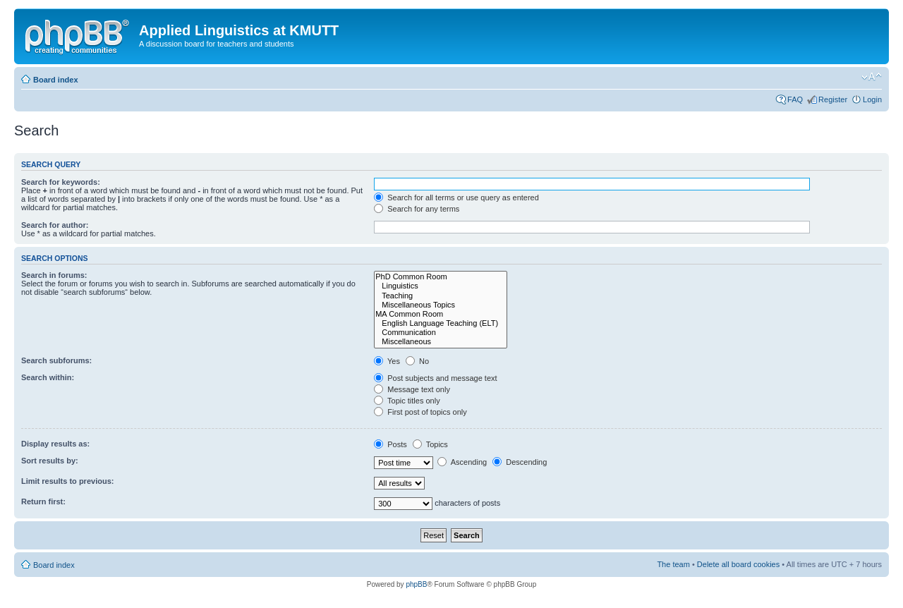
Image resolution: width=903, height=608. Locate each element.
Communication (440, 332)
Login (872, 99)
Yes (387, 361)
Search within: (47, 377)
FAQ (795, 99)
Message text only (412, 389)
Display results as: (55, 443)
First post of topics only (420, 412)
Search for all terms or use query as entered (456, 197)
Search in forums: (54, 275)
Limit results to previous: (67, 481)
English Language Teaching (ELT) (440, 323)
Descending (519, 462)
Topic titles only (407, 400)
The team (673, 564)
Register (832, 99)
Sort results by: (49, 460)
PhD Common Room (440, 276)
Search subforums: (56, 360)
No (417, 361)
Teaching (440, 295)
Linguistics (440, 286)
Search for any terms (416, 209)
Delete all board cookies (738, 564)
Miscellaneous (440, 341)
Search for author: (54, 225)
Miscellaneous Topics (440, 305)
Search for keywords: (60, 182)
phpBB (416, 584)
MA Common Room (440, 314)
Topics (430, 444)
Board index (55, 79)
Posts (390, 444)
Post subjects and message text (435, 378)
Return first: (43, 501)
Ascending (462, 462)
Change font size (871, 77)
